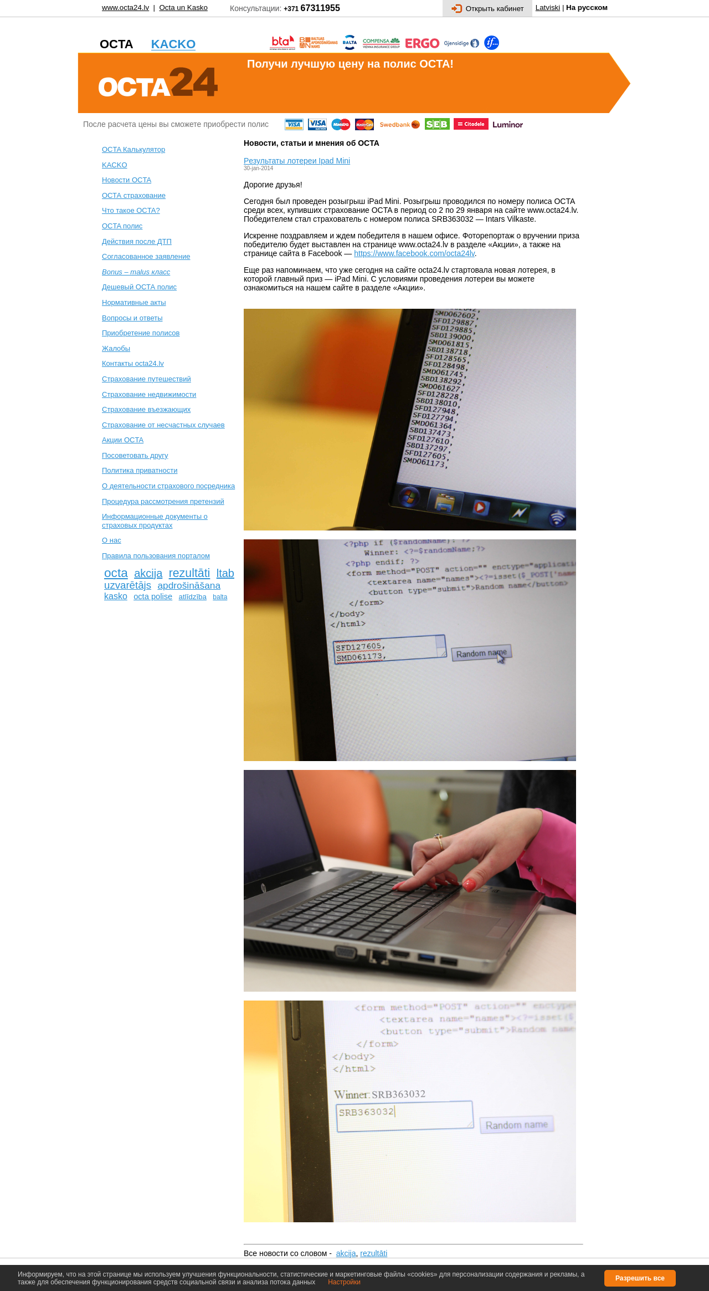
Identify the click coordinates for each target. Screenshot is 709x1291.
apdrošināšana (188, 585)
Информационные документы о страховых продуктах (155, 520)
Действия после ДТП (137, 241)
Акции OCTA (122, 440)
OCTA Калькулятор (133, 149)
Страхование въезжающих (146, 409)
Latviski (548, 7)
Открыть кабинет (487, 8)
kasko (115, 596)
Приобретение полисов (140, 333)
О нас (111, 540)
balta (220, 597)
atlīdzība (193, 597)
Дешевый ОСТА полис (139, 287)
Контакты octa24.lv (133, 363)
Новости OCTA (126, 180)
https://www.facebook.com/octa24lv (414, 253)
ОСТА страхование (134, 195)
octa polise (152, 596)
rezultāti (189, 573)
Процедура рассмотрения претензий (163, 501)
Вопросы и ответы (132, 318)
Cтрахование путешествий (146, 379)
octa (116, 572)
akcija (148, 573)
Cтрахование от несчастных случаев (163, 425)
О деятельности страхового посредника (168, 486)
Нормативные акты (134, 302)
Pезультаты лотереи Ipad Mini (297, 160)
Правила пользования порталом (156, 556)
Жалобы (116, 348)
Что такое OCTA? (131, 210)
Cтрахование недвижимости (149, 394)
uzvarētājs (127, 585)
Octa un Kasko (183, 7)
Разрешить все (640, 1278)
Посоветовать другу (135, 455)
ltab (225, 573)
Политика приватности (139, 470)
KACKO (114, 165)
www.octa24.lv (125, 7)
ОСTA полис (122, 226)
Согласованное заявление (146, 256)
